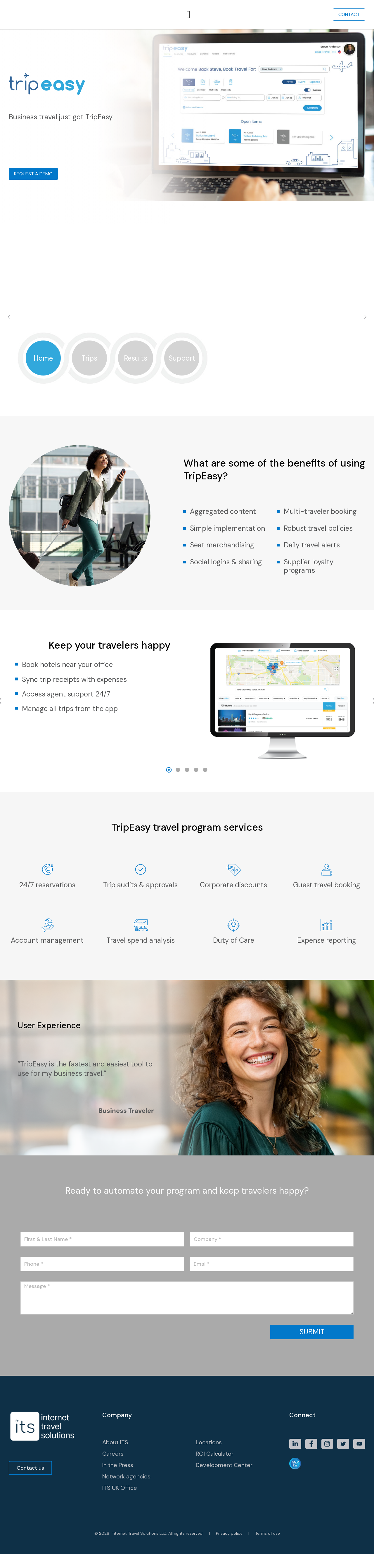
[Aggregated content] (184, 511)
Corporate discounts (233, 884)
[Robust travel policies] (278, 528)
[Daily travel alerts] (278, 545)
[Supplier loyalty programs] (278, 562)
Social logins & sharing (226, 561)
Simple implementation (227, 528)
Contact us (30, 1467)
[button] (169, 770)
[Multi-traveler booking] (278, 511)
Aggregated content (223, 511)
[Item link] (295, 1443)
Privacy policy (229, 1533)
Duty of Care (233, 940)
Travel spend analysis (140, 940)
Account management (47, 940)
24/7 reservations (47, 884)
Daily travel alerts (312, 544)
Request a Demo (33, 174)
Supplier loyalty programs (308, 566)
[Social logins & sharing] (184, 562)
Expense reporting (326, 940)
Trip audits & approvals (140, 884)
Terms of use (267, 1533)
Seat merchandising (222, 544)
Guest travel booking (326, 884)
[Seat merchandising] (184, 545)
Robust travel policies (318, 528)
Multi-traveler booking (320, 511)
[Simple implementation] (184, 528)
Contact (349, 14)
